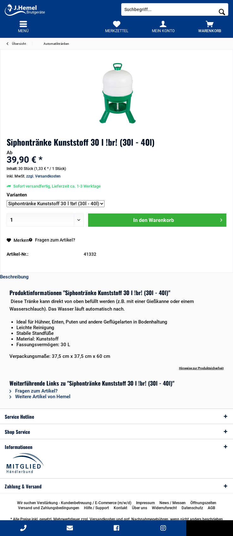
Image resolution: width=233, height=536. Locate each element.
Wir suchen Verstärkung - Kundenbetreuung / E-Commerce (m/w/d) (74, 503)
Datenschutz (192, 508)
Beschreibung (14, 277)
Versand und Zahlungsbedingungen (48, 508)
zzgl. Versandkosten (43, 176)
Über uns (139, 508)
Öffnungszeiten (203, 503)
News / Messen (172, 503)
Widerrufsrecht (164, 508)
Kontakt (120, 508)
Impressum (145, 503)
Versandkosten (102, 519)
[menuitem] (209, 27)
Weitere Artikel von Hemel (39, 396)
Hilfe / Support (96, 508)
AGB (211, 508)
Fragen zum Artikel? (52, 239)
